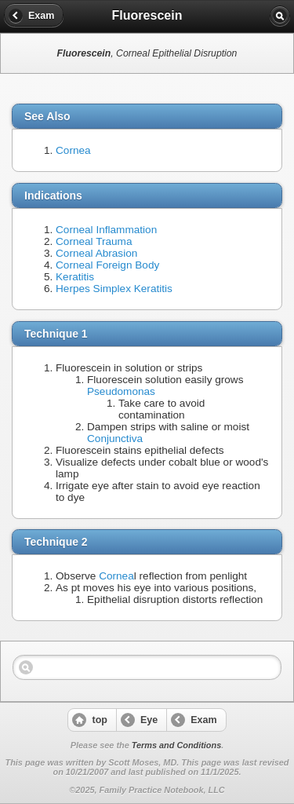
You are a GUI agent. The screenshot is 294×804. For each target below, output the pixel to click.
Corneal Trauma (94, 241)
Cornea (73, 150)
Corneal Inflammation (106, 230)
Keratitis (75, 277)
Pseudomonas (121, 391)
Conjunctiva (115, 438)
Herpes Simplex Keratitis (114, 288)
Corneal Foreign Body (107, 265)
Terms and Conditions (176, 745)
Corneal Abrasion (96, 253)
